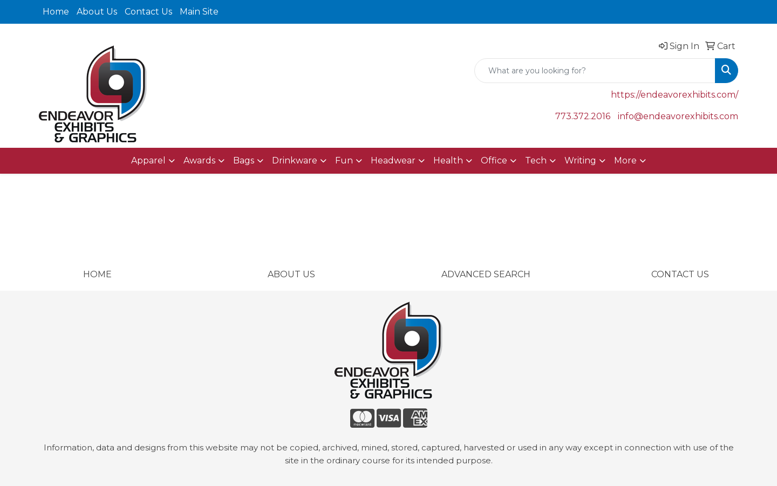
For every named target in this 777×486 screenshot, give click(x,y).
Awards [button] (199, 160)
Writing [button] (580, 160)
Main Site (199, 11)
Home (56, 11)
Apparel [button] (148, 160)
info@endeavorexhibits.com (678, 116)
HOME (97, 274)
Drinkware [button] (294, 160)
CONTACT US (680, 274)
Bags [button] (243, 160)
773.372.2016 (582, 116)
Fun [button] (344, 160)
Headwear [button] (393, 160)
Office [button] (494, 160)
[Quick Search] (594, 70)
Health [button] (448, 160)
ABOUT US (291, 274)
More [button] (625, 160)
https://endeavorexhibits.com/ (674, 95)
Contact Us (148, 11)
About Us (97, 11)
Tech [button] (536, 160)
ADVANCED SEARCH (485, 274)
